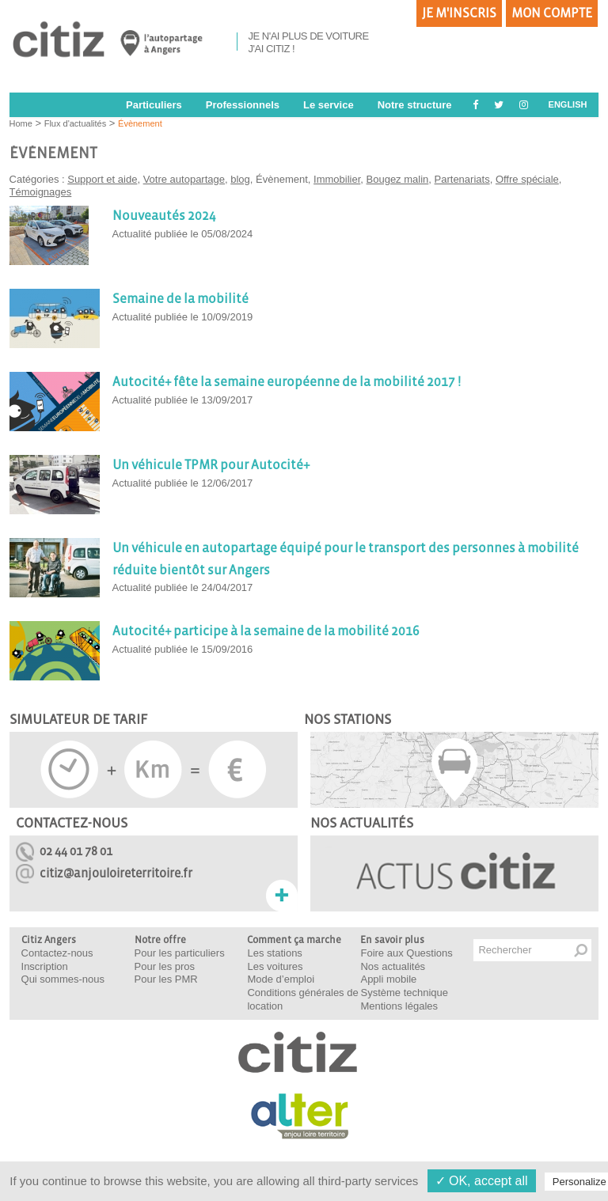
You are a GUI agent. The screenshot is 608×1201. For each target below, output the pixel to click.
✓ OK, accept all (481, 1181)
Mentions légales (399, 1006)
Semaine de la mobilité (180, 299)
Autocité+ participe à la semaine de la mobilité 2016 (266, 631)
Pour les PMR (166, 979)
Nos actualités (392, 966)
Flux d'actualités (75, 123)
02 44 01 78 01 (76, 851)
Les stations (274, 953)
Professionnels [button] (242, 105)
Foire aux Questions (406, 953)
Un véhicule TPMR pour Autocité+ (211, 465)
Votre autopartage (184, 179)
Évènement (140, 123)
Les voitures (274, 966)
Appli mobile (388, 979)
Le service (328, 105)
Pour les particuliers (180, 953)
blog (240, 179)
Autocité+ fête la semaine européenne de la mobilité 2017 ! (286, 382)
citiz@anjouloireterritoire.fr (116, 873)
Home (21, 123)
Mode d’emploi (280, 979)
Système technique (404, 992)
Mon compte (551, 13)
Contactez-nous (57, 953)
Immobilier (337, 179)
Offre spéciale (527, 179)
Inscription (44, 966)
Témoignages (41, 192)
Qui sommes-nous (62, 979)
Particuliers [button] (154, 105)
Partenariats (462, 179)
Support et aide (102, 179)
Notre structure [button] (415, 105)
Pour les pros (165, 966)
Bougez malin (398, 179)
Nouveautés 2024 (164, 216)
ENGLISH (568, 104)
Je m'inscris (459, 13)
